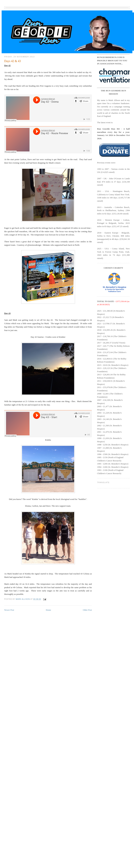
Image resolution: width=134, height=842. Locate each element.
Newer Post (9, 610)
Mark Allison (23, 599)
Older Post (87, 610)
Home (48, 610)
